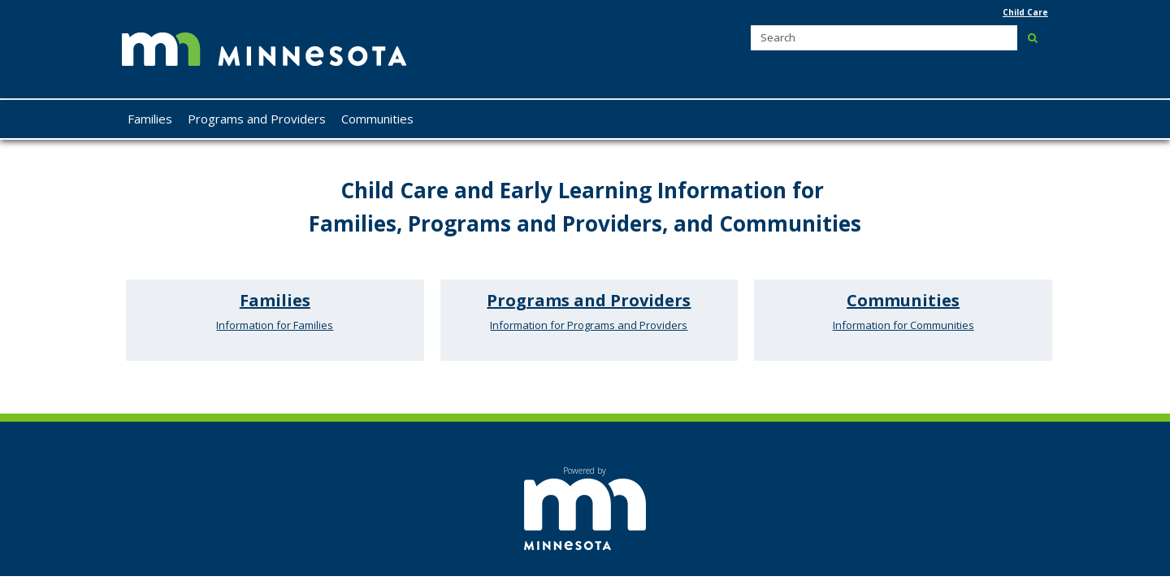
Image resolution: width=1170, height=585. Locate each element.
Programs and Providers (589, 300)
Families (275, 300)
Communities (903, 300)
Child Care (1025, 12)
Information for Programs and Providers (588, 325)
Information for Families (274, 325)
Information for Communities (903, 325)
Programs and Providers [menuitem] (257, 118)
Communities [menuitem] (377, 118)
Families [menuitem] (150, 118)
